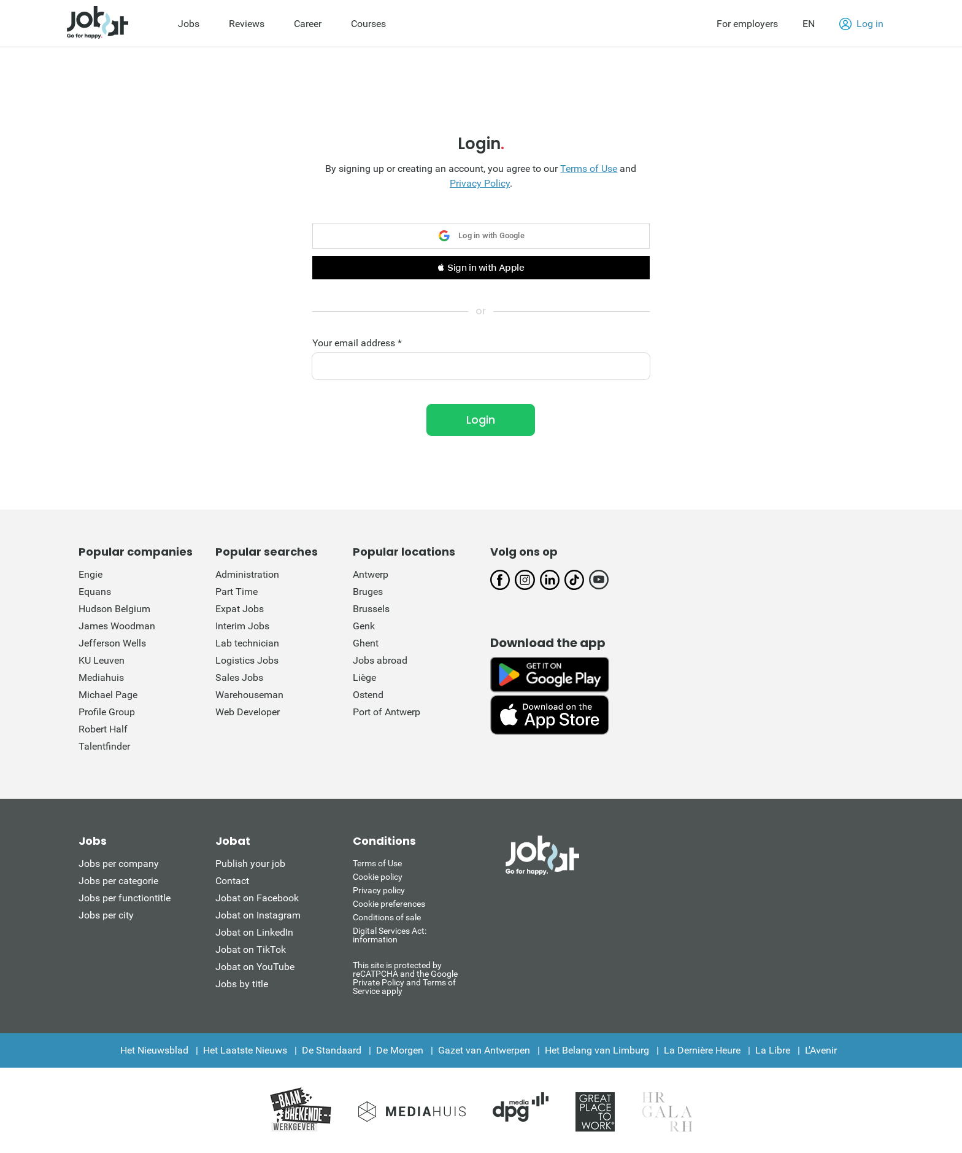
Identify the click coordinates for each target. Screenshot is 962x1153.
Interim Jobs (242, 626)
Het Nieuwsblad (154, 1050)
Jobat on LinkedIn (254, 932)
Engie (90, 574)
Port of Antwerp (386, 712)
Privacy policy (379, 890)
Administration (247, 574)
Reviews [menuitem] (246, 23)
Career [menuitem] (307, 23)
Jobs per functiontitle (125, 898)
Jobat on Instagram (258, 915)
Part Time (236, 591)
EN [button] (808, 23)
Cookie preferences (389, 904)
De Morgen (399, 1050)
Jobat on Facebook (257, 898)
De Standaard (331, 1050)
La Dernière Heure (702, 1050)
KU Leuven (102, 660)
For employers (747, 23)
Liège (364, 677)
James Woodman (117, 626)
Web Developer (247, 712)
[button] (481, 267)
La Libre (772, 1050)
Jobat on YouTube (254, 966)
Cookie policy (377, 877)
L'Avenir (821, 1050)
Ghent (366, 643)
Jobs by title (241, 984)
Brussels (371, 609)
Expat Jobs (239, 609)
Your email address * (357, 343)
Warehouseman (249, 695)
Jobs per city (106, 915)
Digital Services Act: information (389, 935)
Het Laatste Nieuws (245, 1050)
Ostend (368, 695)
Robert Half (103, 729)
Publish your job (250, 863)
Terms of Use (588, 168)
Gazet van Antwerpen (484, 1050)
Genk (364, 626)
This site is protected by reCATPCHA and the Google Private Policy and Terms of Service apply (405, 977)
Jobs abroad (380, 660)
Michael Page (108, 695)
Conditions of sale (387, 917)
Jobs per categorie (118, 881)
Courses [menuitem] (368, 23)
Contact (232, 881)
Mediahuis (101, 677)
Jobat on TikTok (250, 949)
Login (480, 419)
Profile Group (107, 712)
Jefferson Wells (112, 643)
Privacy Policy (480, 183)
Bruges (368, 591)
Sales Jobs (239, 677)
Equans (95, 591)
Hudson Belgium (114, 609)
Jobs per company (119, 863)
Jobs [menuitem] (188, 23)
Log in (861, 24)
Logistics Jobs (247, 660)
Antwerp (370, 574)
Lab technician (247, 643)
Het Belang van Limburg (597, 1050)
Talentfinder (104, 746)
